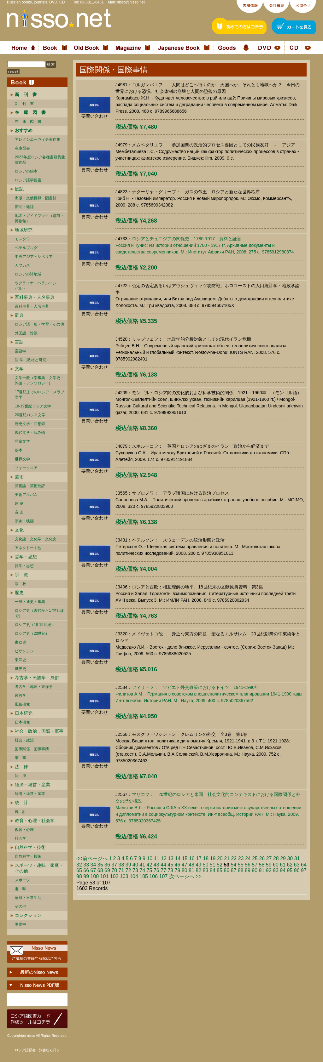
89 (247, 870)
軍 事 (20, 758)
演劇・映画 (24, 521)
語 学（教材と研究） (32, 360)
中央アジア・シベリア (34, 256)
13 (170, 858)
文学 (19, 368)
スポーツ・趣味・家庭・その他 (39, 868)
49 (198, 864)
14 (177, 858)
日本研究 (23, 713)
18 (205, 858)
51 (212, 864)
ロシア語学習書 (28, 180)
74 (142, 870)
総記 (19, 188)
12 (164, 858)
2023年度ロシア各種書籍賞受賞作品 (40, 160)
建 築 (19, 503)
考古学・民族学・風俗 (37, 677)
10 (149, 858)
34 (93, 864)
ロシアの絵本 (26, 171)
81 (191, 870)
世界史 (20, 669)
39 (128, 864)
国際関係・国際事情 (32, 749)
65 (79, 870)
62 (290, 864)
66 (86, 870)
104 (134, 876)
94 (282, 870)
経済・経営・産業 (32, 784)
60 (276, 864)
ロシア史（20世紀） (32, 633)
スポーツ (22, 880)
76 (156, 870)
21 (227, 858)
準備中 (20, 924)
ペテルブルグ (26, 248)
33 (86, 864)
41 (142, 864)
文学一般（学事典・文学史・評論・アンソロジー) (39, 380)
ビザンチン (24, 651)
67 (93, 870)
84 (212, 870)
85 (219, 870)
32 (79, 864)
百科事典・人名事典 (35, 297)
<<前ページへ (92, 858)
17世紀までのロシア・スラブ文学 (39, 395)
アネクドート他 (28, 548)
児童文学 (22, 441)
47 (184, 864)
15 (185, 858)
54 (234, 864)
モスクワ (22, 239)
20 (220, 858)
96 (297, 870)
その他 (20, 906)
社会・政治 (24, 740)
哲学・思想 (26, 556)
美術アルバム (26, 494)
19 (213, 858)
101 (104, 876)
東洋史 (20, 660)
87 (234, 870)
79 (177, 870)
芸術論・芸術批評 (30, 486)
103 (124, 876)
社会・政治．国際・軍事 (39, 731)
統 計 (21, 802)
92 (269, 870)
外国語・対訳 (26, 333)
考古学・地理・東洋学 (34, 686)
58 (262, 864)
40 (135, 864)
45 (170, 864)
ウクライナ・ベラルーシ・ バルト (37, 286)
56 (247, 864)
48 (191, 864)
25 (255, 858)
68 (100, 870)
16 (192, 858)
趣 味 (20, 889)
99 (86, 876)
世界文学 (22, 459)
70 (114, 870)
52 (219, 864)
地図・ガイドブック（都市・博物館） (39, 218)
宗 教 (21, 574)
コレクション (28, 915)
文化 (19, 529)
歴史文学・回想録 (30, 424)
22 (234, 858)
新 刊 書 (24, 103)
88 (241, 870)
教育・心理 (24, 829)
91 (262, 870)
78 (170, 870)
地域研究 (23, 229)
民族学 (20, 695)
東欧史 (20, 642)
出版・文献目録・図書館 (35, 198)
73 (135, 870)
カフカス (22, 265)
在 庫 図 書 (28, 121)
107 (163, 876)
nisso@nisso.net (131, 2)
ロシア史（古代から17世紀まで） (39, 613)
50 (205, 864)
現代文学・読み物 (30, 432)
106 (153, 876)
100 (95, 876)
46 (177, 864)
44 (163, 864)
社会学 (20, 838)
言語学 (20, 351)
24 (248, 858)
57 (254, 864)
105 (143, 876)
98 (79, 876)
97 (304, 870)
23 (241, 858)
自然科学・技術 (30, 847)
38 (121, 864)
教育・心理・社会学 (35, 820)
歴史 (19, 592)
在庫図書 (22, 148)
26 (262, 858)
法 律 (21, 766)
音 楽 (19, 512)
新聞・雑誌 (24, 207)
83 (205, 870)
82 (198, 870)
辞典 (19, 315)
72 (128, 870)
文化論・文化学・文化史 (35, 539)
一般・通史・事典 (30, 601)
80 (184, 870)
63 (297, 864)
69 (107, 870)
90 (254, 870)
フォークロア (26, 468)
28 (276, 858)
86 (226, 870)
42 (149, 864)
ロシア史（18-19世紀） (35, 624)
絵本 (18, 450)
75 (149, 870)
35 (100, 864)
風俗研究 (22, 704)
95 (290, 870)
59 (269, 864)
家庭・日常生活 (28, 897)
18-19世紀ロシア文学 (33, 406)
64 (304, 864)
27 (269, 858)
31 (297, 858)
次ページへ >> (185, 876)
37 (114, 864)
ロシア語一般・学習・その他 (39, 324)
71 (121, 870)
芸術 (19, 476)
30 (290, 858)
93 (276, 870)
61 (282, 864)
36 (107, 864)
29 (283, 858)
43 (156, 864)
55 (241, 864)
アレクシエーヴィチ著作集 (37, 139)
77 (163, 870)
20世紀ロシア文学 (30, 415)
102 (114, 876)
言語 (19, 341)
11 (157, 858)
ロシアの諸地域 (28, 274)
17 (199, 858)
